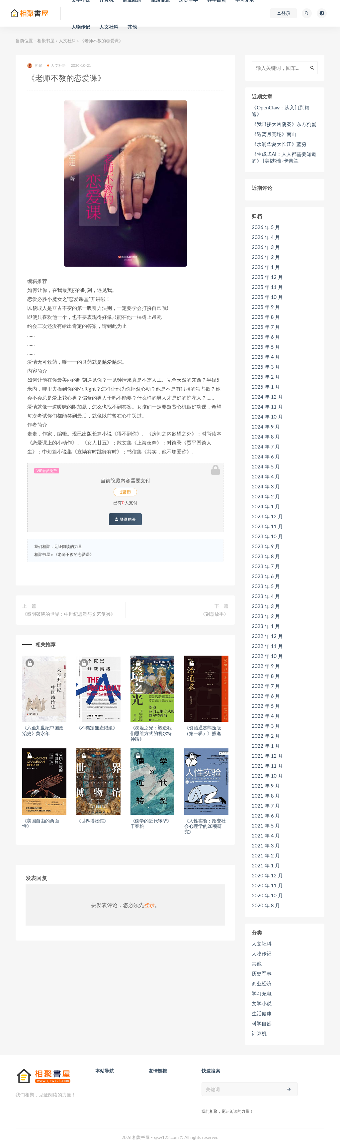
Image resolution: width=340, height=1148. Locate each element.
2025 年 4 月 (266, 357)
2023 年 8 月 (266, 556)
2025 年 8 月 (266, 317)
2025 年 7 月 (266, 327)
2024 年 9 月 (266, 427)
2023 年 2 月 (266, 616)
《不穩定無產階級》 (97, 727)
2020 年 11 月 (267, 885)
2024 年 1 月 (266, 506)
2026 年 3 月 (266, 247)
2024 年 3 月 (266, 486)
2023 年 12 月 (267, 516)
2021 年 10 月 (267, 776)
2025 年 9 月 (266, 307)
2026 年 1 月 (266, 267)
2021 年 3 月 (266, 845)
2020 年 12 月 (267, 875)
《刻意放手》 (214, 614)
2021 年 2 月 (266, 855)
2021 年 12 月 (267, 756)
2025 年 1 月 (266, 387)
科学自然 (262, 1023)
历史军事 (262, 973)
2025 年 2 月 (266, 377)
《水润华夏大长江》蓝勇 (279, 144)
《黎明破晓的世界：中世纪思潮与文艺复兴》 (68, 614)
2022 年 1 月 (266, 746)
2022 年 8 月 (266, 676)
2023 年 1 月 (266, 626)
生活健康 (262, 1013)
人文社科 (108, 27)
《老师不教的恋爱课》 (74, 554)
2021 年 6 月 (266, 816)
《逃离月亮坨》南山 (274, 134)
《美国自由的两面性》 (40, 823)
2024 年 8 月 (266, 437)
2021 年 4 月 (266, 835)
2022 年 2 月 (266, 736)
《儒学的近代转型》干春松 (151, 823)
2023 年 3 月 (266, 606)
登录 (149, 905)
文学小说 (262, 1003)
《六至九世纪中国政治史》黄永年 (42, 730)
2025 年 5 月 (266, 347)
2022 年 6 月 (266, 696)
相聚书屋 (45, 40)
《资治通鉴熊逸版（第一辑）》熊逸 (202, 730)
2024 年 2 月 (266, 496)
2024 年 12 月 (267, 397)
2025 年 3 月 (266, 367)
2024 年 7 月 (266, 446)
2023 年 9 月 (266, 546)
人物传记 (80, 27)
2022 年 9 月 (266, 666)
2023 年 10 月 (267, 536)
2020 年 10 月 (267, 895)
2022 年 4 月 (266, 716)
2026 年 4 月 (266, 237)
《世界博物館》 (92, 821)
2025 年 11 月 (267, 287)
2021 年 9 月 (266, 786)
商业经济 (262, 983)
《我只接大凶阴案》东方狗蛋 (284, 124)
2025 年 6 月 (266, 337)
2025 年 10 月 (267, 297)
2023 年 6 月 (266, 576)
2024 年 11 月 (267, 407)
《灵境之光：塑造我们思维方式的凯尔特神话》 (151, 733)
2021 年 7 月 (266, 806)
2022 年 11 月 (267, 646)
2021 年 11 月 (267, 766)
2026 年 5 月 (266, 227)
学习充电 (262, 993)
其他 (132, 27)
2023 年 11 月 (267, 526)
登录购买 (125, 519)
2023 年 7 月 (266, 566)
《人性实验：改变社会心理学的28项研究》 (204, 826)
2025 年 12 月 (267, 277)
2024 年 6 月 (266, 456)
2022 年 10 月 (267, 656)
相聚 (34, 65)
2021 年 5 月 (266, 826)
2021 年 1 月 (266, 865)
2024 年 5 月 (266, 466)
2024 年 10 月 (267, 417)
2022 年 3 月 (266, 726)
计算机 (259, 1033)
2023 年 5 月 (266, 586)
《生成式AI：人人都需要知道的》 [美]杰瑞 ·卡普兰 (284, 157)
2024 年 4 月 (266, 476)
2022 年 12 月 (267, 636)
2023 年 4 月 (266, 596)
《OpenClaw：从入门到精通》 (280, 110)
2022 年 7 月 (266, 686)
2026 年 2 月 (266, 257)
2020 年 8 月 (266, 905)
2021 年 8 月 (266, 796)
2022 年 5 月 (266, 706)
